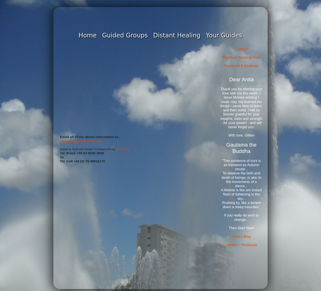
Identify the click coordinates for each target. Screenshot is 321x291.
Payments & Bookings (241, 66)
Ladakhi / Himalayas (241, 245)
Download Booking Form (241, 57)
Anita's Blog (241, 236)
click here (123, 149)
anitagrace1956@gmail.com (81, 141)
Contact (241, 49)
